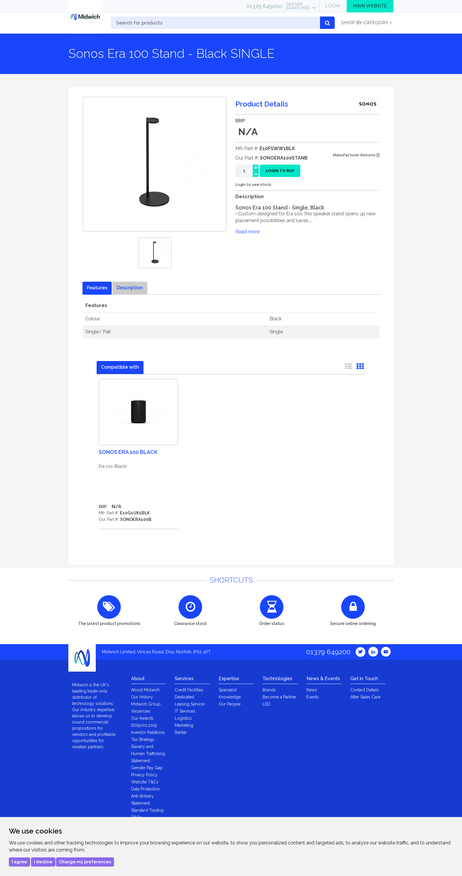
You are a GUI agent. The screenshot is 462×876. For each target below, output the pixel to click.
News (311, 690)
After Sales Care (365, 697)
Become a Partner (279, 697)
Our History (142, 697)
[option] (155, 252)
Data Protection (145, 789)
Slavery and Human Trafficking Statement (148, 753)
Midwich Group (146, 704)
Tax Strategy (142, 739)
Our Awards (142, 718)
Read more (247, 231)
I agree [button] (19, 861)
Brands (269, 690)
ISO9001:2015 (144, 725)
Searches (298, 5)
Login (332, 6)
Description (130, 288)
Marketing (184, 725)
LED (266, 704)
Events (312, 697)
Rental (181, 732)
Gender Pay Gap (147, 767)
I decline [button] (43, 861)
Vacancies (140, 711)
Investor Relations (148, 732)
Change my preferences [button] (85, 861)
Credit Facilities (189, 690)
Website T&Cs (145, 782)
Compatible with (120, 367)
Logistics (183, 718)
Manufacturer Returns (356, 155)
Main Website (370, 6)
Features (97, 288)
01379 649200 (264, 6)
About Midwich (145, 690)
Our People (229, 704)
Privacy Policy (144, 774)
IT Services (185, 711)
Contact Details (364, 690)
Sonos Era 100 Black (128, 452)
